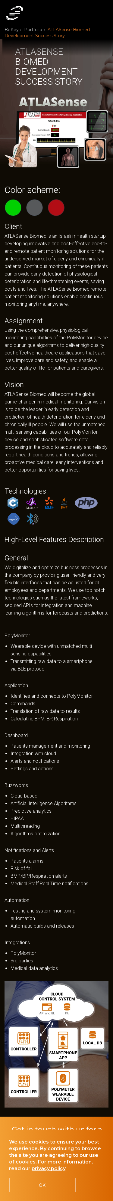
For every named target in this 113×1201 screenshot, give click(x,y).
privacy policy (48, 1168)
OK (42, 1185)
